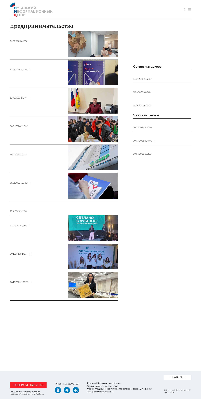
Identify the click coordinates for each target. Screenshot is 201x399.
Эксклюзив (43, 312)
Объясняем (152, 372)
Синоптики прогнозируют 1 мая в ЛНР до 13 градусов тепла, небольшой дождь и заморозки (160, 139)
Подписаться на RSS (28, 385)
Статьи (29, 372)
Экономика (35, 50)
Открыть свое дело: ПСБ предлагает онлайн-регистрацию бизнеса (30, 68)
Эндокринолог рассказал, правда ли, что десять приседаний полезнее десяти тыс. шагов (160, 77)
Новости (15, 372)
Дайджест (158, 180)
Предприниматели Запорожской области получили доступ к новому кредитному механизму (37, 40)
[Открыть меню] (189, 9)
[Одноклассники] (58, 390)
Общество (34, 78)
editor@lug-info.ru (123, 392)
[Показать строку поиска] (184, 9)
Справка (158, 147)
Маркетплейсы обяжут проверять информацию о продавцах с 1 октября (32, 97)
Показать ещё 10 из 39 (24, 350)
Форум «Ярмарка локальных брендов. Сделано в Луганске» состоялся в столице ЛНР (36, 299)
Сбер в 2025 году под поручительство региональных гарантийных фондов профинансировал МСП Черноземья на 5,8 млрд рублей (36, 157)
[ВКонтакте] (76, 390)
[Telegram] (67, 390)
